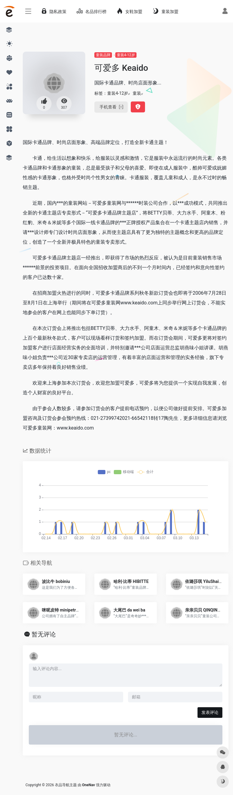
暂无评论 (44, 634)
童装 (137, 93)
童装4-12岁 (126, 55)
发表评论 (209, 712)
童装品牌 (103, 55)
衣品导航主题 (66, 785)
